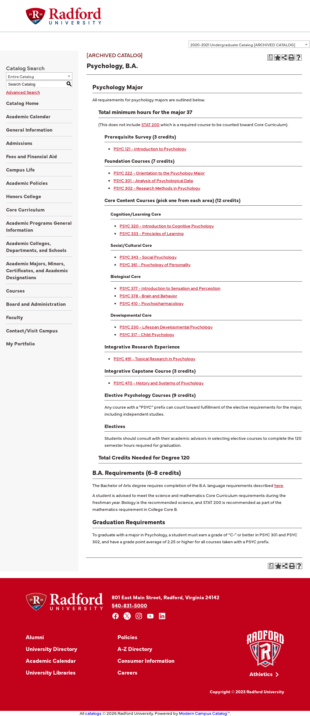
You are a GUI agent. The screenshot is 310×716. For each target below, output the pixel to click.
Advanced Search (23, 92)
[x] (127, 616)
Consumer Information (145, 660)
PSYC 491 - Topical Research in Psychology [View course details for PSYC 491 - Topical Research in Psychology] (154, 358)
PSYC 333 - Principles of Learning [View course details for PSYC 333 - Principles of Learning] (152, 233)
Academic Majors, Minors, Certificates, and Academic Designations (37, 270)
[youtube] (150, 616)
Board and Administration (36, 303)
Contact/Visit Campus (32, 330)
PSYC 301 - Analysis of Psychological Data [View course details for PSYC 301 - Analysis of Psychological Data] (153, 180)
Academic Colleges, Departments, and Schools (36, 246)
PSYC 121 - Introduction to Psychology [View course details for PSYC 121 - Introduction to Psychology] (150, 148)
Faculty (14, 317)
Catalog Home (22, 103)
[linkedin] (162, 616)
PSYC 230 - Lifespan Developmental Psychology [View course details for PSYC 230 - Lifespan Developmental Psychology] (166, 327)
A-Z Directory (134, 648)
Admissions (19, 142)
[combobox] (249, 44)
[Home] (63, 16)
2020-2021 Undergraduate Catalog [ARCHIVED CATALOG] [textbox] (242, 44)
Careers (127, 672)
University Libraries (51, 672)
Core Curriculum (25, 209)
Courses (15, 290)
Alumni (35, 637)
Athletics (261, 674)
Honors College (23, 196)
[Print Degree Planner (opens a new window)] (270, 57)
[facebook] (115, 616)
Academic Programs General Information (39, 226)
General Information (29, 129)
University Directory (51, 648)
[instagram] (139, 616)
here (278, 485)
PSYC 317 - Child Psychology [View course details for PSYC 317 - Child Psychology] (147, 334)
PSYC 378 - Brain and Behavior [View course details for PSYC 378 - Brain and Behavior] (148, 296)
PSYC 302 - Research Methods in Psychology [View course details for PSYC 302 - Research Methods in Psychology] (157, 188)
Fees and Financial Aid (31, 156)
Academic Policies (27, 182)
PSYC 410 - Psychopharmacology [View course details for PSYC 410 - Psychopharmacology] (151, 303)
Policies (127, 637)
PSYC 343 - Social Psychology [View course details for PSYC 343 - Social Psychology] (148, 257)
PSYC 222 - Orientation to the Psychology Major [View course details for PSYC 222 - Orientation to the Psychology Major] (159, 173)
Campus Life (20, 169)
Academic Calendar (28, 116)
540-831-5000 (129, 605)
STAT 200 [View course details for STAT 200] (150, 124)
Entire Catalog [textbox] (21, 76)
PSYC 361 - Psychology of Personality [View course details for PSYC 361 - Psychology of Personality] (155, 264)
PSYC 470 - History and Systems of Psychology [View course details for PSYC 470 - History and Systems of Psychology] (158, 383)
